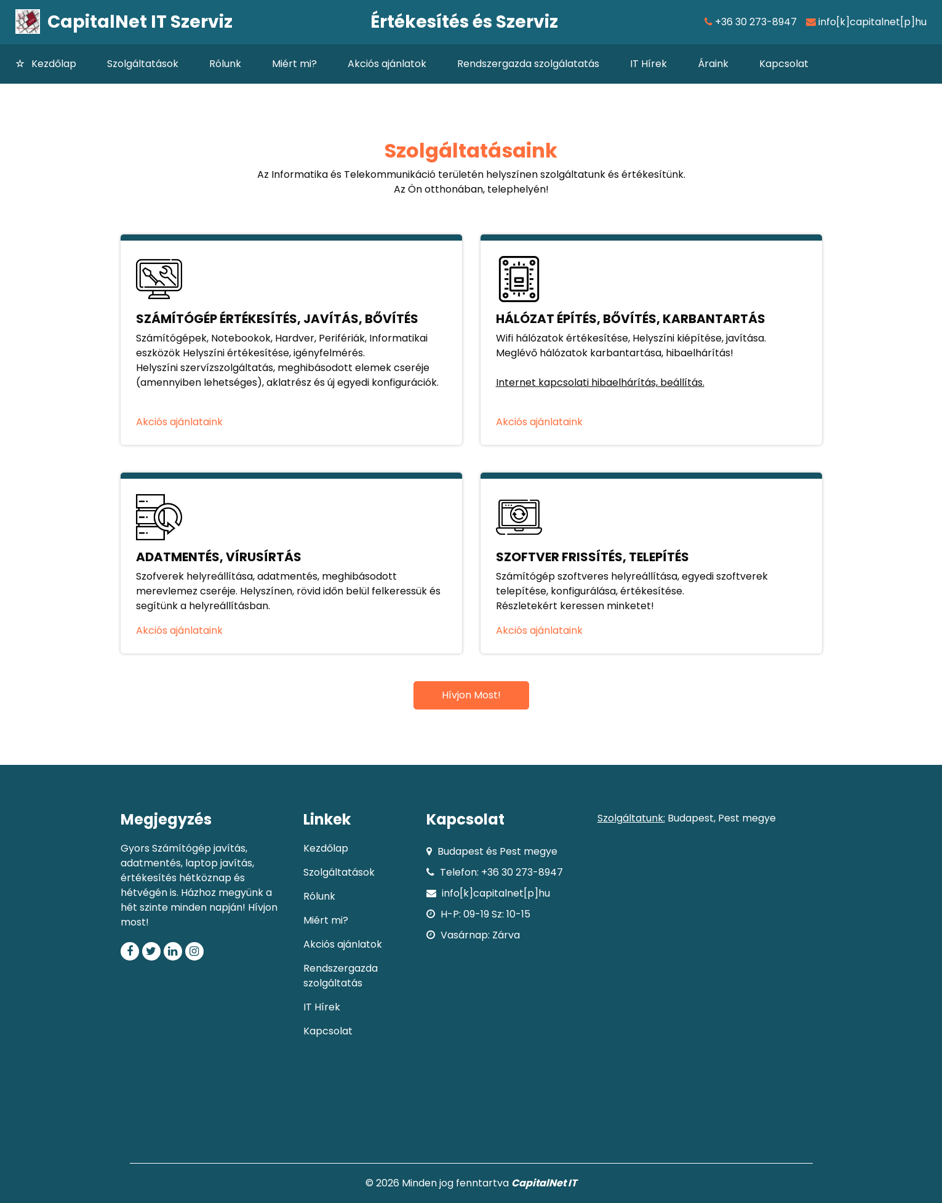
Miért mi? (294, 64)
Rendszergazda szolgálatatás (528, 64)
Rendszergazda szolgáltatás (340, 975)
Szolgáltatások (142, 64)
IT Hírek (648, 64)
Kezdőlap (61, 63)
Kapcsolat (783, 64)
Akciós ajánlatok (387, 64)
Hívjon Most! (471, 695)
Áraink (713, 64)
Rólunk (225, 64)
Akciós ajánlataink (179, 422)
